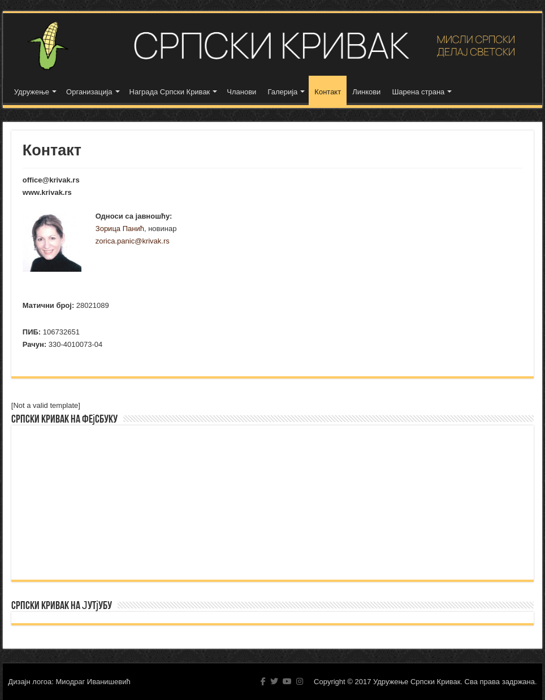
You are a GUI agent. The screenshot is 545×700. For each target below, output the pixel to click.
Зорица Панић (120, 228)
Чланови (241, 92)
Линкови (366, 92)
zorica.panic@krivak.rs (133, 241)
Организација (89, 92)
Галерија (282, 92)
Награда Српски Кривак (169, 92)
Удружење (31, 92)
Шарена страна (418, 92)
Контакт (327, 92)
